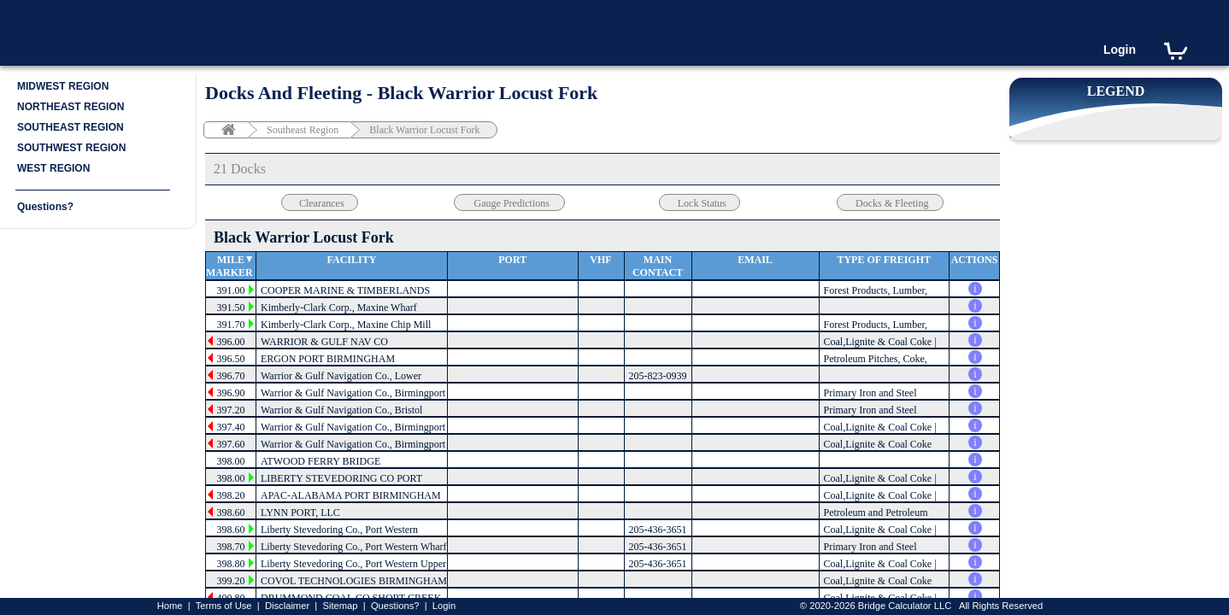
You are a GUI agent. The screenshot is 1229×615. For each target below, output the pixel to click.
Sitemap (339, 605)
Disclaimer (287, 605)
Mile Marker (229, 266)
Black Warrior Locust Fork (424, 130)
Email (755, 260)
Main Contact (657, 266)
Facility (352, 260)
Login (1119, 49)
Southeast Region (302, 130)
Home (170, 605)
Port (512, 260)
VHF (600, 260)
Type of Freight (884, 260)
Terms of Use (224, 605)
